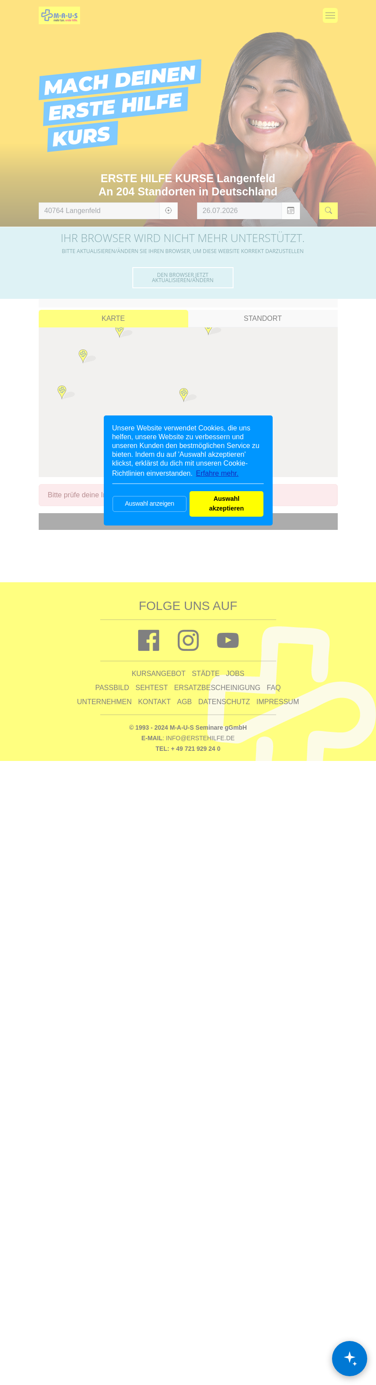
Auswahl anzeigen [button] (149, 503)
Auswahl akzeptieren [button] (226, 503)
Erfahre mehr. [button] (217, 473)
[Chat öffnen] (349, 1358)
